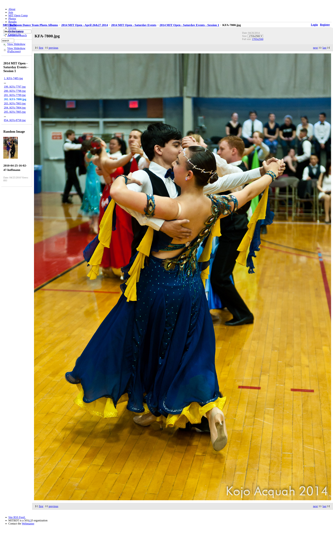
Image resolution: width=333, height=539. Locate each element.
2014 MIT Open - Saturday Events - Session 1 (189, 25)
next (315, 47)
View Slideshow (16, 44)
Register (325, 24)
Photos (12, 18)
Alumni (12, 24)
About (11, 9)
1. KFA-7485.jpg (13, 78)
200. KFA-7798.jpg (15, 90)
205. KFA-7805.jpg (15, 111)
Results (12, 21)
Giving (12, 28)
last (324, 47)
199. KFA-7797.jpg (15, 86)
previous (53, 47)
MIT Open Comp (18, 15)
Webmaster (28, 523)
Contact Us (14, 34)
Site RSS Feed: (17, 517)
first (41, 47)
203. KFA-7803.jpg (15, 103)
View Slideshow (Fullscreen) (16, 50)
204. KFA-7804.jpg (15, 107)
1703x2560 (257, 39)
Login (314, 24)
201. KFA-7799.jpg (15, 95)
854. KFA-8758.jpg (15, 120)
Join (10, 12)
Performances (16, 31)
